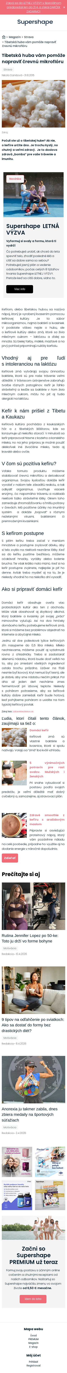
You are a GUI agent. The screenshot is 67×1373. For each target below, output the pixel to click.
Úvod (33, 1335)
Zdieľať (10, 858)
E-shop (33, 1347)
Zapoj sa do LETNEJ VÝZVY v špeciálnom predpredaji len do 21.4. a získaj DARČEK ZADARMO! (33, 7)
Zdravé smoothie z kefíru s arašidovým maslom (47, 819)
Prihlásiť (62, 23)
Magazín (33, 1343)
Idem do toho (33, 1298)
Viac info (19, 289)
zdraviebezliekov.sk (23, 711)
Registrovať (34, 1365)
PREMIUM (33, 1339)
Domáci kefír (39, 730)
